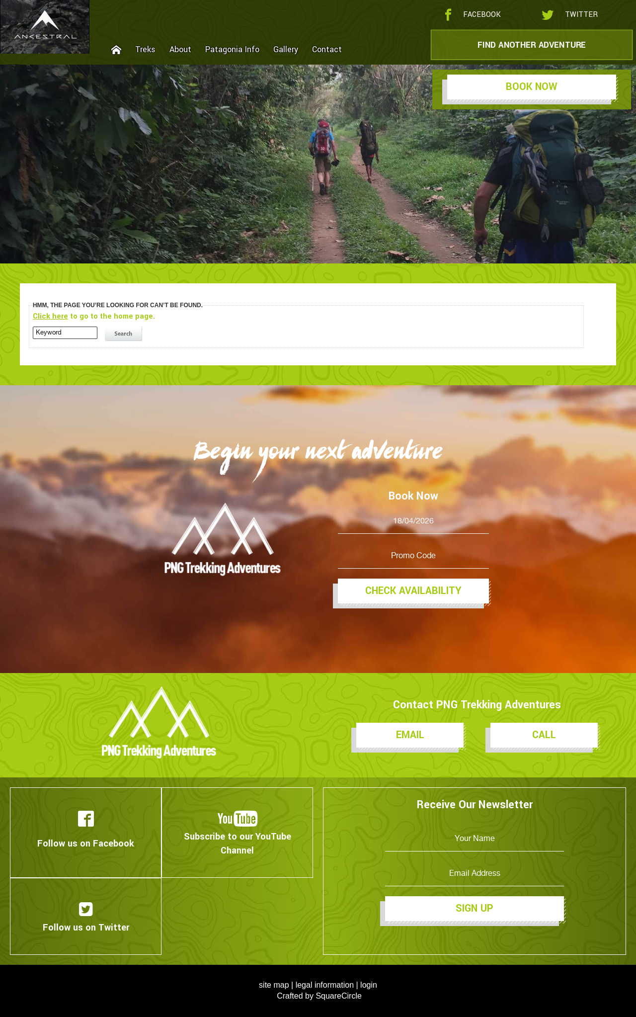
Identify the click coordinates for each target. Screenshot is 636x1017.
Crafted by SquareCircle (319, 996)
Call (544, 735)
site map (274, 985)
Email (410, 735)
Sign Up (474, 908)
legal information (325, 985)
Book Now (531, 87)
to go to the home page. (94, 316)
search (125, 334)
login (368, 985)
